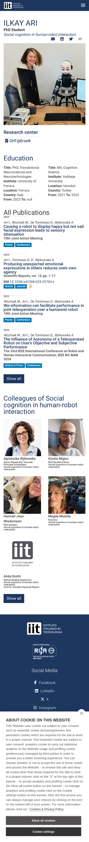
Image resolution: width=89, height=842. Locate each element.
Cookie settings (43, 831)
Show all (14, 378)
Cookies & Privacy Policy (46, 809)
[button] (52, 39)
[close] (81, 713)
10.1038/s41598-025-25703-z (29, 282)
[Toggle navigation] (83, 5)
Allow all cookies (43, 820)
